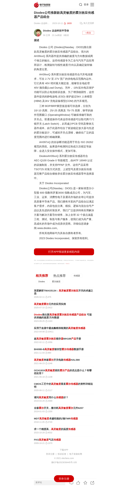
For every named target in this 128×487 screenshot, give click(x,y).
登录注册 (50, 454)
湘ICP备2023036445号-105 (64, 462)
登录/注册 (64, 478)
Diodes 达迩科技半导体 (56, 30)
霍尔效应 (56, 281)
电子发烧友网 (75, 454)
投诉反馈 (62, 454)
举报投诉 (67, 263)
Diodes (41, 281)
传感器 (77, 276)
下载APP (64, 450)
